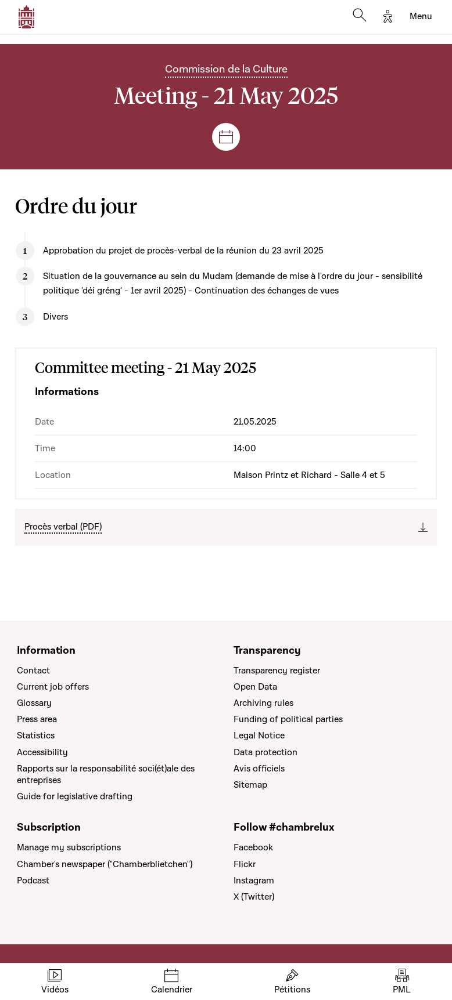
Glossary (34, 703)
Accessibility (42, 752)
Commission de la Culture (226, 69)
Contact (33, 670)
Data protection (265, 752)
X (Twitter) (254, 897)
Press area (37, 719)
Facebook (253, 847)
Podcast (33, 880)
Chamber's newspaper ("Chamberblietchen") (104, 864)
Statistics (36, 735)
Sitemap (250, 785)
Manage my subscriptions (69, 847)
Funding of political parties (288, 719)
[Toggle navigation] (420, 17)
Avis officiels (259, 768)
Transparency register (277, 670)
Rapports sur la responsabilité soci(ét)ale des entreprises (106, 774)
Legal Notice (259, 735)
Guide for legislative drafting (74, 796)
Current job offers (53, 687)
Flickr (245, 864)
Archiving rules (263, 703)
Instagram (254, 880)
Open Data (255, 687)
